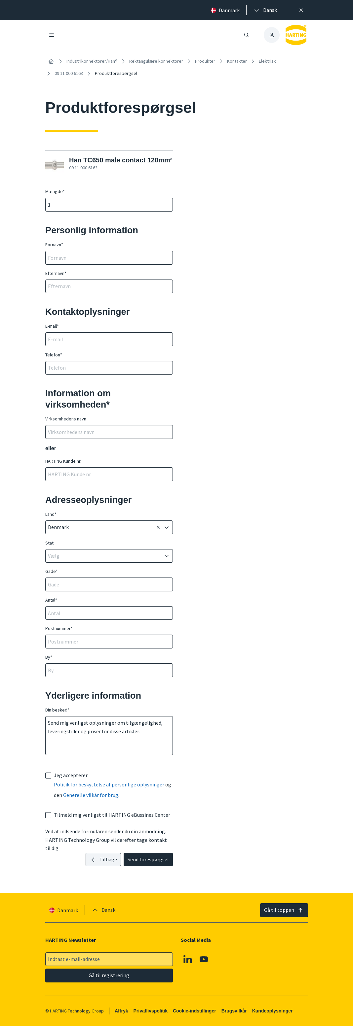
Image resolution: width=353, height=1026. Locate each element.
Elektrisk (267, 61)
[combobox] (100, 527)
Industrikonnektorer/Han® (91, 61)
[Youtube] (204, 959)
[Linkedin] (187, 959)
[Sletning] (158, 527)
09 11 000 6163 (69, 73)
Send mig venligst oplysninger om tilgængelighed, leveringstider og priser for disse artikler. (109, 735)
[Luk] (301, 10)
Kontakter (237, 61)
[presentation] (265, 10)
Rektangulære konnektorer (156, 61)
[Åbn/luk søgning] (246, 35)
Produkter (205, 61)
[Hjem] (51, 61)
